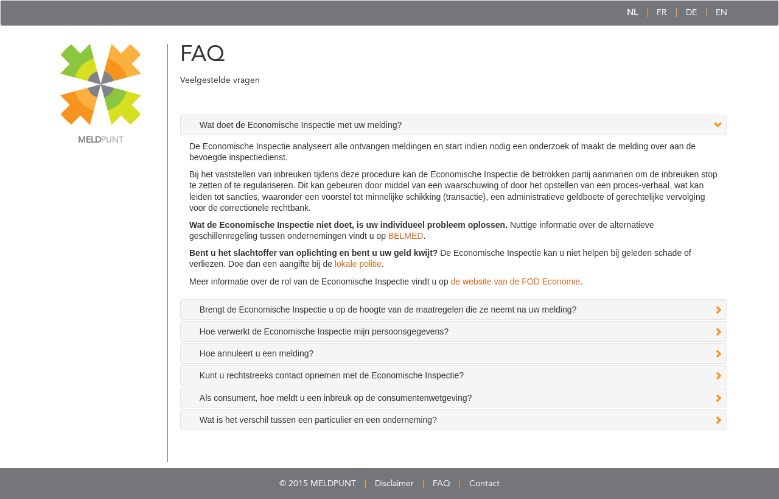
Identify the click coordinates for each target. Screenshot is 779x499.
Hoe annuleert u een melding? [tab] (257, 353)
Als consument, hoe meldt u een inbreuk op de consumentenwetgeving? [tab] (336, 398)
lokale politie (358, 264)
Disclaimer (394, 484)
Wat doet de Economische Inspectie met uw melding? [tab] (301, 125)
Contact (484, 484)
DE (691, 13)
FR (662, 13)
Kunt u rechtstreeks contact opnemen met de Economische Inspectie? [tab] (332, 375)
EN (721, 13)
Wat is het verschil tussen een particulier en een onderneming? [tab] (318, 420)
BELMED (406, 236)
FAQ (441, 484)
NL (632, 13)
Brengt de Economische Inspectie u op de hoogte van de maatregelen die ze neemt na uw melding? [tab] (388, 309)
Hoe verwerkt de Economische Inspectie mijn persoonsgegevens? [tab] (324, 331)
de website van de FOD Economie (515, 281)
